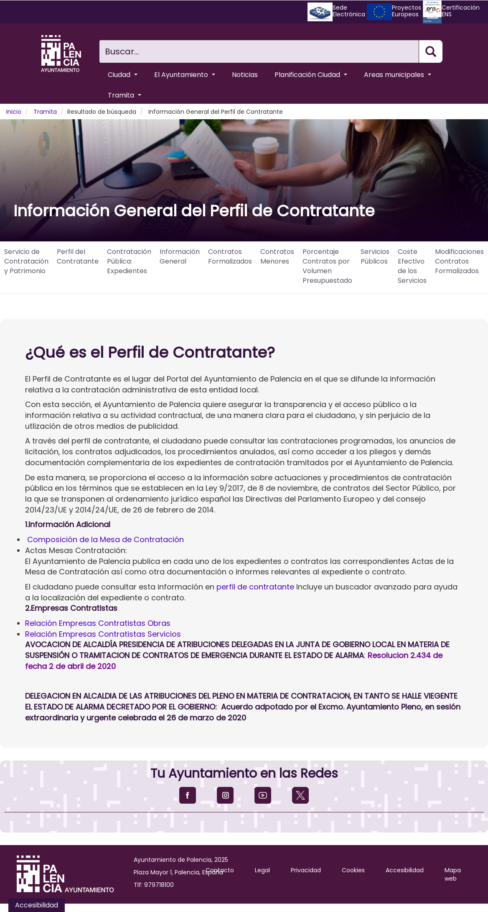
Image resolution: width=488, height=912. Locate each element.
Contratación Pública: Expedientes (129, 261)
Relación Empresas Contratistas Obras (97, 623)
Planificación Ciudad (310, 74)
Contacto (220, 870)
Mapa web (453, 874)
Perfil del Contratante (78, 256)
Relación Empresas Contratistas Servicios (103, 634)
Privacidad (306, 870)
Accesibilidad (405, 870)
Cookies (353, 870)
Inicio (13, 112)
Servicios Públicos (375, 256)
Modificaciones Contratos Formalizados (459, 261)
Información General (180, 256)
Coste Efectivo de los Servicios (412, 266)
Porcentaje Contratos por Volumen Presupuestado (327, 266)
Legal (262, 870)
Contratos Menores (277, 256)
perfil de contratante (255, 587)
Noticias (245, 74)
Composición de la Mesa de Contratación (105, 539)
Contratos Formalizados (230, 256)
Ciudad (122, 74)
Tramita (124, 95)
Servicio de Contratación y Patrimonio (26, 261)
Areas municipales (397, 74)
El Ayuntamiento (184, 74)
